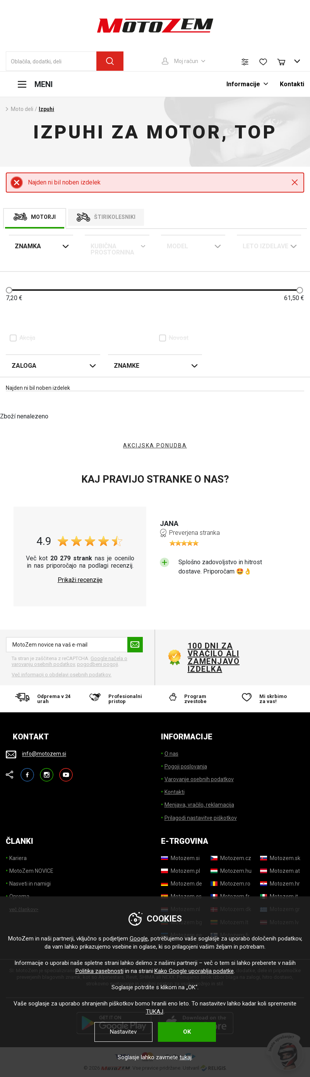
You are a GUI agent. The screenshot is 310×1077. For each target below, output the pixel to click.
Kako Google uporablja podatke (194, 971)
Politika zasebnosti (99, 971)
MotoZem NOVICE (31, 871)
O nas (171, 754)
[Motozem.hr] (280, 883)
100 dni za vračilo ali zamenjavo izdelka (214, 657)
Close (295, 182)
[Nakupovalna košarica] (285, 61)
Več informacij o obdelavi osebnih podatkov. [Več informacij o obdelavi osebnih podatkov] (61, 675)
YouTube (66, 771)
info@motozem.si (44, 754)
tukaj (186, 1057)
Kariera (18, 858)
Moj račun (186, 61)
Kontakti (292, 84)
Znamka (28, 246)
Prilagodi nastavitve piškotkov (200, 818)
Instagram (46, 771)
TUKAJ (154, 1011)
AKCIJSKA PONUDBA (155, 445)
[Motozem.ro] (230, 883)
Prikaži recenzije (80, 580)
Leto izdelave (265, 246)
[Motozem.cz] (231, 858)
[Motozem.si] (180, 858)
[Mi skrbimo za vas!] (267, 699)
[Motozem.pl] (180, 870)
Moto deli (22, 109)
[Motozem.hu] (231, 870)
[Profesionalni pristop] (117, 699)
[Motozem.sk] (280, 858)
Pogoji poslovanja (185, 766)
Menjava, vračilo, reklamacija (199, 805)
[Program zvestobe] (192, 699)
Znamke (126, 365)
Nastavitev (123, 1031)
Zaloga (24, 365)
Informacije (243, 84)
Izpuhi (46, 109)
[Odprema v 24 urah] (43, 699)
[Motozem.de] (181, 883)
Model (177, 246)
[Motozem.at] (280, 870)
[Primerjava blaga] (245, 62)
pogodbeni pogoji (97, 664)
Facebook (27, 771)
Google (139, 938)
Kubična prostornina (112, 249)
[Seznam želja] (263, 62)
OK (187, 1031)
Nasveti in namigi (30, 884)
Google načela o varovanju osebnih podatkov (69, 661)
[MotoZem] (155, 25)
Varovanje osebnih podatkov (199, 779)
